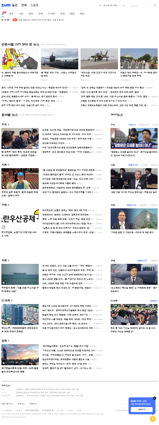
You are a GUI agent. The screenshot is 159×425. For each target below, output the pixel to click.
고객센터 (70, 410)
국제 (40, 13)
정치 (11, 13)
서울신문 (44, 80)
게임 (82, 13)
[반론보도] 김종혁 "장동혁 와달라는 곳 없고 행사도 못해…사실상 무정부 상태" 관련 (47, 389)
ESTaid (5, 417)
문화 (62, 13)
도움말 (79, 410)
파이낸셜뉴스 (125, 80)
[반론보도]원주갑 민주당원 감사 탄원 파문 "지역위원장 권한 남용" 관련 (43, 392)
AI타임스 (154, 300)
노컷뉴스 (132, 124)
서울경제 (143, 205)
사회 (21, 13)
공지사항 (60, 410)
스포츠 (34, 5)
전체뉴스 (21, 403)
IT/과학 (51, 13)
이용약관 (18, 410)
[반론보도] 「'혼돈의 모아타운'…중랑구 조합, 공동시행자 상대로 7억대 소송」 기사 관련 (49, 395)
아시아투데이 (6, 80)
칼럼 (72, 13)
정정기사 (5, 385)
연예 (24, 5)
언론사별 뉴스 (7, 403)
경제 (30, 13)
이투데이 (154, 205)
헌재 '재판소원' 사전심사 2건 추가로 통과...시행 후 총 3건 (41, 20)
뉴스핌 (155, 124)
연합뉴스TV (85, 80)
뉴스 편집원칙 (6, 410)
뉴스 (15, 5)
